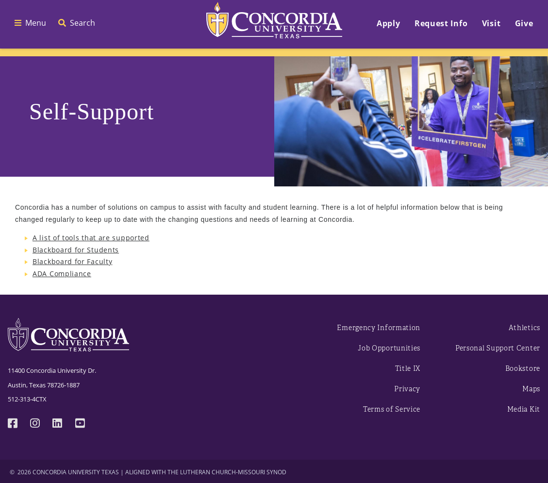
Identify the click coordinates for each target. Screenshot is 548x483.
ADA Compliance (62, 273)
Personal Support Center (497, 348)
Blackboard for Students (76, 249)
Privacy (407, 389)
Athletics (524, 328)
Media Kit (523, 409)
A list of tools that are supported (91, 237)
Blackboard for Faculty (72, 261)
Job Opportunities (389, 348)
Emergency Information (378, 328)
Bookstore (522, 369)
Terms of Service (391, 409)
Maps (531, 389)
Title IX (408, 369)
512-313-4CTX (27, 399)
